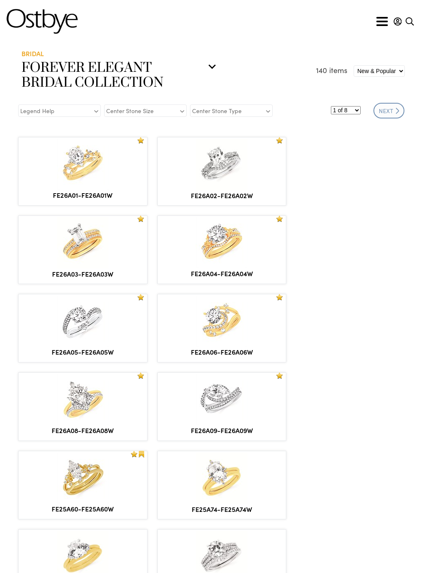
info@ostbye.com (56, 530)
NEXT (389, 111)
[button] (398, 21)
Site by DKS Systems (334, 558)
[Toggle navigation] (382, 21)
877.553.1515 (62, 518)
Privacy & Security (266, 558)
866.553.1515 (67, 509)
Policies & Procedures (197, 558)
